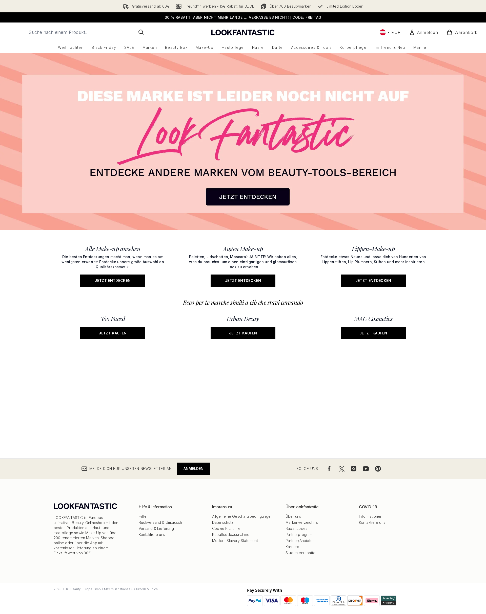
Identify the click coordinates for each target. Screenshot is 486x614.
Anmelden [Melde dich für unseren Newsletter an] (194, 468)
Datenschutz (222, 522)
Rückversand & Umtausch (160, 522)
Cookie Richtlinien (227, 528)
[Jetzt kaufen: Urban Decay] (243, 325)
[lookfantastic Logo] (243, 32)
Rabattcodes (296, 528)
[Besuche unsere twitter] (341, 469)
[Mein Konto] (423, 32)
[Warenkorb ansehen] (462, 32)
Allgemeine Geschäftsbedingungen (242, 516)
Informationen (370, 516)
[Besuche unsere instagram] (354, 469)
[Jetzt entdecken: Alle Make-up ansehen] (113, 264)
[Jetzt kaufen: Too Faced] (113, 325)
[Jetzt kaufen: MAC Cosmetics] (373, 325)
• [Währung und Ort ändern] (390, 32)
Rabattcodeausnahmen (232, 534)
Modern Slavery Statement (235, 540)
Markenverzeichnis (302, 522)
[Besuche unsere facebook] (329, 469)
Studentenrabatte (300, 553)
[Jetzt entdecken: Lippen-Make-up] (373, 264)
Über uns (293, 516)
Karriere (292, 546)
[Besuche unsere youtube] (366, 469)
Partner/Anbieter (300, 540)
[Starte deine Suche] (86, 32)
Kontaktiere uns (152, 534)
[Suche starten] (141, 32)
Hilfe (143, 516)
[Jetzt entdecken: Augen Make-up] (243, 264)
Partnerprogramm (300, 534)
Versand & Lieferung (156, 528)
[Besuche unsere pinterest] (378, 469)
